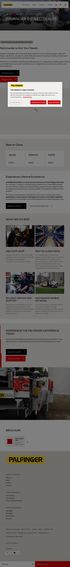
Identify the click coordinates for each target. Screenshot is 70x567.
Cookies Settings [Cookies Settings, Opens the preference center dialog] (16, 102)
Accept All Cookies (54, 102)
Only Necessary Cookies (38, 102)
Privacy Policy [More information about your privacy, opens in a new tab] (27, 97)
